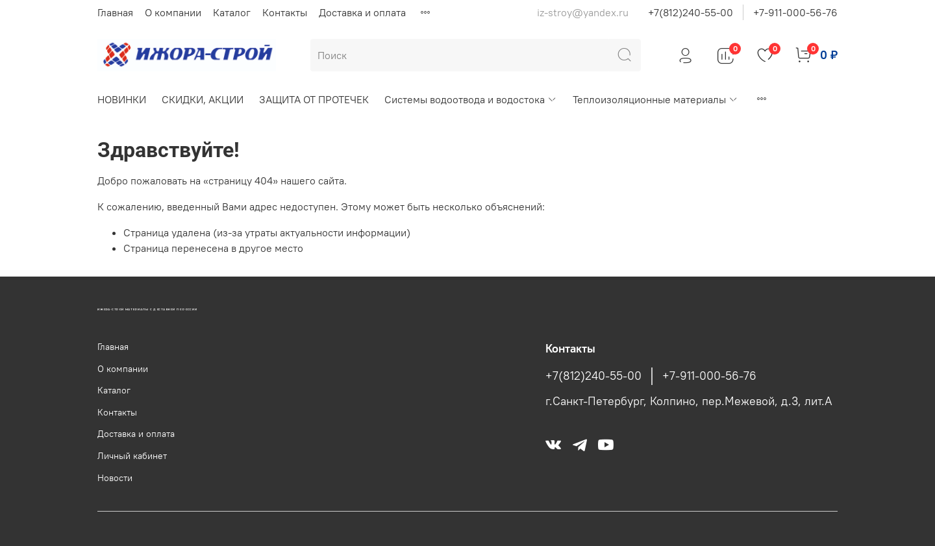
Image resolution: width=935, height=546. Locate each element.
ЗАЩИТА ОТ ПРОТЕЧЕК (314, 99)
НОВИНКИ (121, 99)
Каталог (232, 12)
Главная (115, 12)
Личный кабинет (132, 456)
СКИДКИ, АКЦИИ (202, 99)
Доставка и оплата (362, 12)
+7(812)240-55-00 (690, 12)
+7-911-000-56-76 (795, 12)
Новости (114, 478)
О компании (173, 12)
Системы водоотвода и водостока (470, 99)
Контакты (284, 12)
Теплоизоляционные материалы (655, 99)
